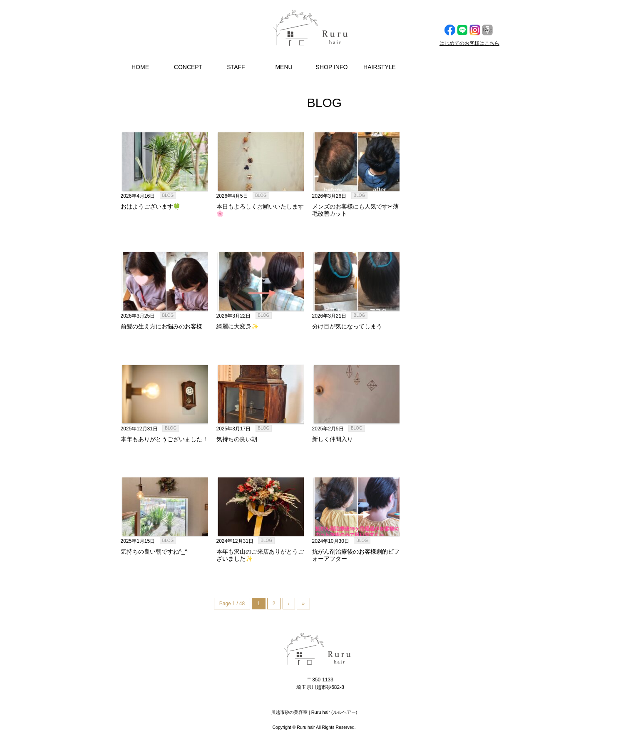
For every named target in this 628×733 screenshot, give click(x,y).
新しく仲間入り (332, 439)
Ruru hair (306, 727)
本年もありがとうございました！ (164, 439)
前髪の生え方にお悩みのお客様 (161, 326)
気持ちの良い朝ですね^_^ (154, 551)
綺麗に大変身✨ (237, 326)
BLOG (168, 195)
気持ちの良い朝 (236, 439)
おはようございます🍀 (150, 206)
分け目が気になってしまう (347, 326)
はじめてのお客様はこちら (469, 43)
